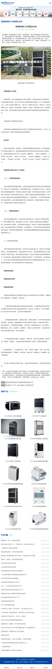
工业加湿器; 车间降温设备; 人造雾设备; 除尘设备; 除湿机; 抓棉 (18, 612)
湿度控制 (15, 320)
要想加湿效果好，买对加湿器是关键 (12, 552)
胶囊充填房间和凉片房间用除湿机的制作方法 (19, 382)
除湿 (28, 99)
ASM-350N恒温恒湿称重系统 (10, 578)
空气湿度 (14, 203)
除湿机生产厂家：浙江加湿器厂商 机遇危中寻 (20, 385)
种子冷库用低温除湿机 (8, 605)
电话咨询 (45, 666)
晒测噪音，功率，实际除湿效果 (10, 540)
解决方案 (19, 666)
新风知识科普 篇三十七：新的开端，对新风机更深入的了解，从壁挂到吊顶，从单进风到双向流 (18, 544)
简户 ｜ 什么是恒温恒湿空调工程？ (11, 586)
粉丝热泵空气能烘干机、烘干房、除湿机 (13, 616)
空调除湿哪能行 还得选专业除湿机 (11, 650)
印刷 (14, 352)
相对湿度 (45, 320)
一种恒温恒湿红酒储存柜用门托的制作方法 (14, 643)
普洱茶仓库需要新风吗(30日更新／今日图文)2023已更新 (18, 555)
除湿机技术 (12, 339)
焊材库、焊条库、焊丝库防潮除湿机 (12, 559)
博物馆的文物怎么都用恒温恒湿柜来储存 (13, 593)
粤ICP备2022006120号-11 (41, 662)
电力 (45, 349)
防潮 (5, 355)
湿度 (9, 186)
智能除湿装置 (5, 635)
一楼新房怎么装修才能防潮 (9, 548)
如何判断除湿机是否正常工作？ (10, 597)
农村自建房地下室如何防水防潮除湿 (12, 571)
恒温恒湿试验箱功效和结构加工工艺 (12, 589)
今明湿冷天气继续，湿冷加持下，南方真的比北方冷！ (17, 608)
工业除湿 (11, 363)
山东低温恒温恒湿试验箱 (8, 567)
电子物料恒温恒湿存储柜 (8, 563)
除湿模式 (16, 189)
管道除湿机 (7, 121)
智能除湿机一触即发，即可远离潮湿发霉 (13, 624)
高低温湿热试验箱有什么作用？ (10, 582)
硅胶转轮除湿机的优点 (8, 601)
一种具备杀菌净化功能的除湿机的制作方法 (14, 574)
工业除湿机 (37, 306)
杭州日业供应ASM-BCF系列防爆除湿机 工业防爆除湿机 (18, 627)
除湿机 (8, 99)
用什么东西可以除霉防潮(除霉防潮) (11, 620)
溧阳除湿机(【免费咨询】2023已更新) (12, 631)
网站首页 (6, 666)
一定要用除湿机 (6, 646)
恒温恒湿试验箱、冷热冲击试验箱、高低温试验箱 (16, 639)
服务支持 (32, 666)
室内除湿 (33, 363)
